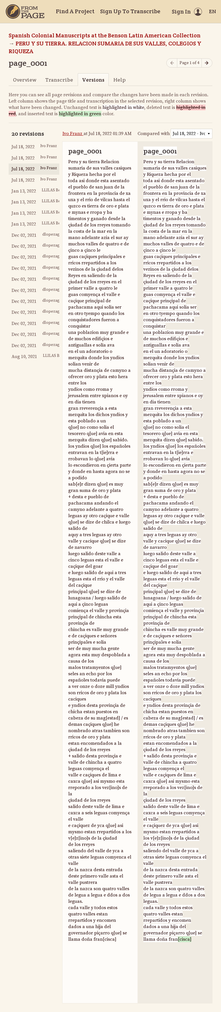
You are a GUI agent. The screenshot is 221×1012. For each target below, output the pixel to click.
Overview (24, 79)
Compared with (154, 133)
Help (119, 79)
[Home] (25, 11)
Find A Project (75, 11)
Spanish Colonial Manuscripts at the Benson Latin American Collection (105, 35)
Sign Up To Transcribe (130, 11)
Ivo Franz (72, 133)
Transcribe (59, 79)
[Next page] (206, 63)
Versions (93, 79)
